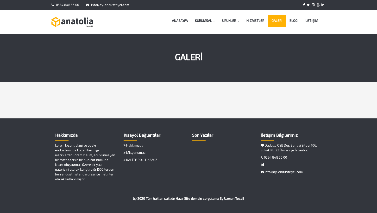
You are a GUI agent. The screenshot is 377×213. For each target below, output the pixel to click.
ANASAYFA (180, 21)
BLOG (293, 21)
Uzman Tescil (234, 198)
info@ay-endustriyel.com (107, 5)
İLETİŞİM (311, 21)
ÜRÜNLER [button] (230, 21)
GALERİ (276, 21)
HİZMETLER (255, 21)
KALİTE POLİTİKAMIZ (140, 160)
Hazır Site (183, 198)
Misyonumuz (134, 152)
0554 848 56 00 (65, 5)
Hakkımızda (133, 145)
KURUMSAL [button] (205, 21)
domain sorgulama (205, 198)
